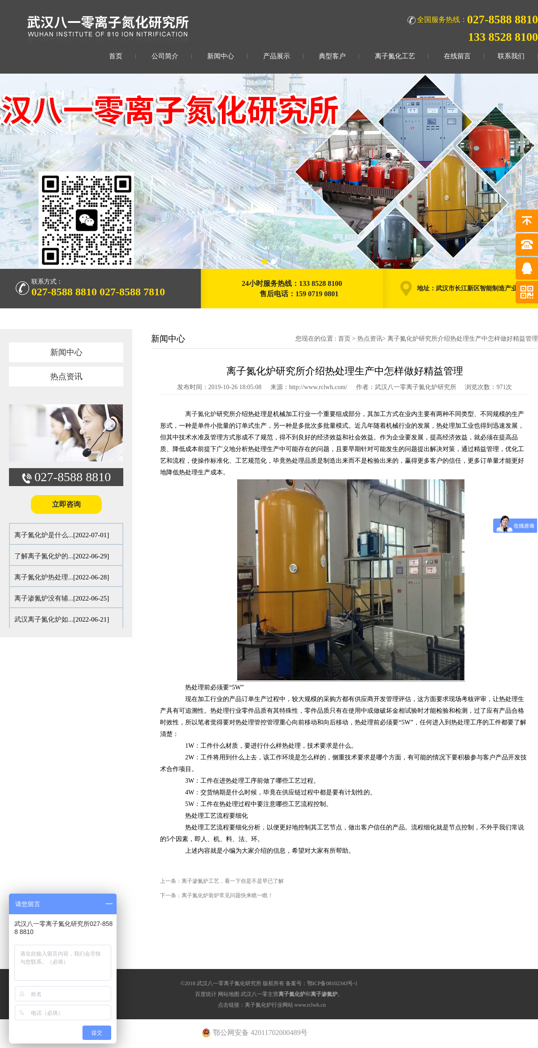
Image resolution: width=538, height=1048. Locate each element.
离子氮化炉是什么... (43, 535)
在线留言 (457, 56)
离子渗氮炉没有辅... (43, 598)
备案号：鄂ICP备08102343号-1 (322, 983)
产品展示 (276, 56)
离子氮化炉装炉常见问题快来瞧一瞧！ (227, 895)
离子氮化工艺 (395, 56)
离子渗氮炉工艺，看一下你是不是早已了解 (233, 881)
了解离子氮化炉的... (43, 556)
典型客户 (332, 56)
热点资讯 (66, 376)
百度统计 (206, 994)
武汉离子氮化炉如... (43, 619)
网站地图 (228, 994)
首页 (115, 56)
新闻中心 (220, 56)
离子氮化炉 (201, 414)
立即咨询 (66, 504)
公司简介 (165, 56)
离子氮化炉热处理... (43, 577)
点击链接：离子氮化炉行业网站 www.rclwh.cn (272, 1005)
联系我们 (511, 56)
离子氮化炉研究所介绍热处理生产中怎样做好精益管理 (462, 338)
